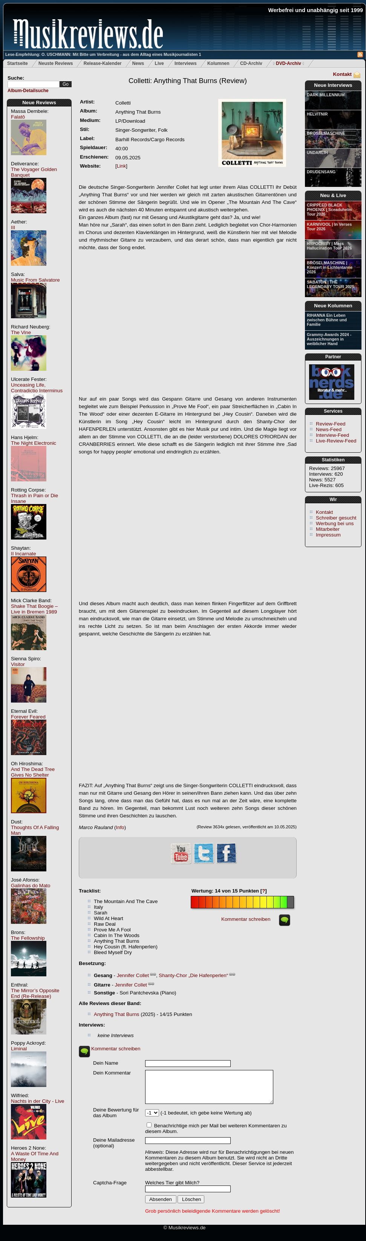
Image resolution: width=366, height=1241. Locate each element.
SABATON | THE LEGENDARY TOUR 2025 (330, 284)
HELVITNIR (317, 114)
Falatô (18, 117)
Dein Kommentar (112, 1073)
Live (159, 63)
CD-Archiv (251, 63)
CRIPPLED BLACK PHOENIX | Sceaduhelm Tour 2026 (329, 209)
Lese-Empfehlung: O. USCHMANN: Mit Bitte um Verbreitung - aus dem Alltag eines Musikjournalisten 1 (103, 54)
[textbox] (34, 84)
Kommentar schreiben (245, 919)
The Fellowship (28, 938)
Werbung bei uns (335, 523)
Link (121, 166)
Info (120, 827)
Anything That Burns (116, 1014)
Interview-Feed (332, 435)
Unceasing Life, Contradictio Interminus (37, 387)
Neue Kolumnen (333, 305)
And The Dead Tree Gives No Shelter (33, 772)
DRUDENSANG (321, 172)
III (13, 227)
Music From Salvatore (35, 280)
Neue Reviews (39, 102)
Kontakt (342, 74)
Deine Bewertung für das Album (116, 1112)
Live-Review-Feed (336, 441)
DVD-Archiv (288, 63)
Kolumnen (218, 63)
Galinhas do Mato (30, 885)
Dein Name (105, 1063)
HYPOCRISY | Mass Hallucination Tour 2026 (329, 245)
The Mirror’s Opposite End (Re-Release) (35, 993)
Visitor (18, 664)
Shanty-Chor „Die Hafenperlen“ (193, 975)
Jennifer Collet (133, 975)
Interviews (186, 63)
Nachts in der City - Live (37, 1101)
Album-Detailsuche (28, 90)
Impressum (328, 535)
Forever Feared (28, 717)
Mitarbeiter (328, 529)
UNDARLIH (317, 152)
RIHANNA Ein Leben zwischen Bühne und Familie (327, 320)
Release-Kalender (103, 63)
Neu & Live (333, 195)
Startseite (17, 63)
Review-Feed (331, 424)
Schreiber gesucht (336, 518)
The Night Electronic (33, 443)
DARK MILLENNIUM (326, 94)
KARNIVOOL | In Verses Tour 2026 (329, 226)
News (138, 63)
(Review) (188, 81)
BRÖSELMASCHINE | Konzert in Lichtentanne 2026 (329, 267)
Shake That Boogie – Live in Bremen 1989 (34, 609)
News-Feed (328, 429)
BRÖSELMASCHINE (326, 133)
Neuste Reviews (55, 63)
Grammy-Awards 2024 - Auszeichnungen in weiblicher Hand (329, 339)
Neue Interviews (333, 85)
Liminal (19, 1048)
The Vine (21, 332)
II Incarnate (23, 554)
